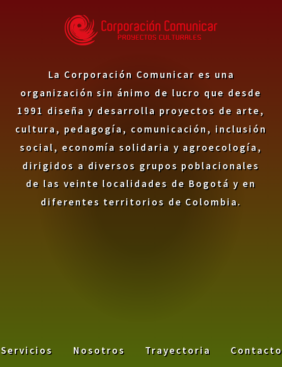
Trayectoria (177, 350)
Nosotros (99, 350)
